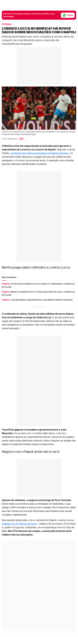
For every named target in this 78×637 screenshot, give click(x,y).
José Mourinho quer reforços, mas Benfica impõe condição (42, 300)
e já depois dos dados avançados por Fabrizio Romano (39, 153)
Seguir (67, 15)
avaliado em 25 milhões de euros (19, 523)
